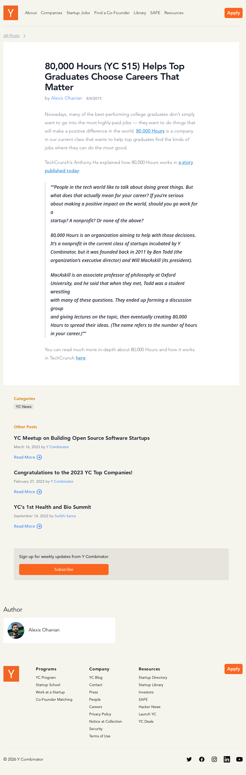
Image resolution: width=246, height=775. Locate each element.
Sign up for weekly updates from (64, 557)
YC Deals (146, 721)
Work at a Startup (50, 692)
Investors (146, 692)
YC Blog (96, 677)
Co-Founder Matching (54, 699)
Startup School (48, 684)
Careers (95, 706)
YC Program (46, 677)
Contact (95, 684)
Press (93, 692)
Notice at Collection (105, 721)
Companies (51, 12)
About (31, 12)
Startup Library (151, 684)
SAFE (155, 12)
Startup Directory (153, 677)
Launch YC (147, 714)
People (95, 699)
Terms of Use (99, 736)
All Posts (11, 35)
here (81, 358)
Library (140, 12)
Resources (173, 12)
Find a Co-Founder (112, 12)
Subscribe (63, 569)
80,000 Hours (150, 131)
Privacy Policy (100, 714)
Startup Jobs (78, 12)
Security (96, 728)
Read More (28, 457)
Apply (233, 13)
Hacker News (149, 706)
